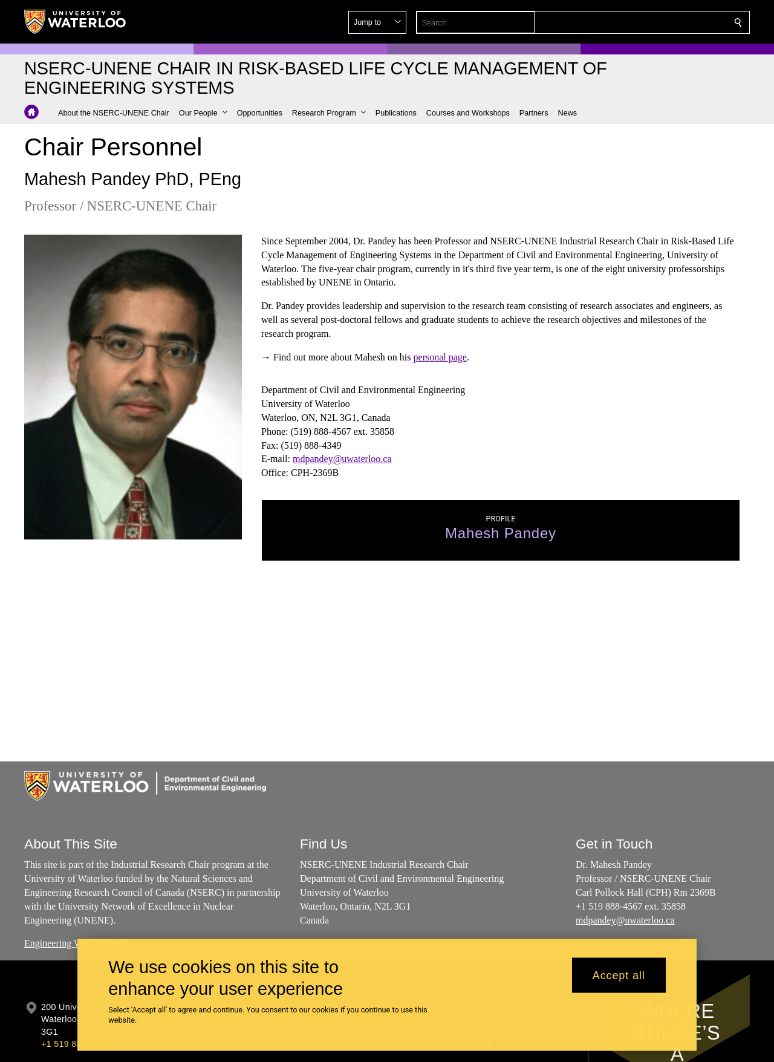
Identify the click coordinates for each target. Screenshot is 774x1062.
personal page (440, 357)
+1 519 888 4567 (75, 1044)
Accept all (619, 975)
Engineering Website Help (75, 943)
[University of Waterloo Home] (75, 22)
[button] (650, 22)
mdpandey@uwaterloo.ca (342, 459)
